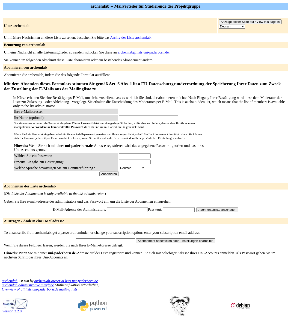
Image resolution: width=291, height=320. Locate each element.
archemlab (10, 281)
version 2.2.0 (15, 309)
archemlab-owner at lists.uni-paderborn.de (66, 281)
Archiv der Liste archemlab (130, 37)
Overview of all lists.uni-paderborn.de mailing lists (39, 289)
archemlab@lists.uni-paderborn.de (143, 52)
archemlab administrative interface (28, 285)
